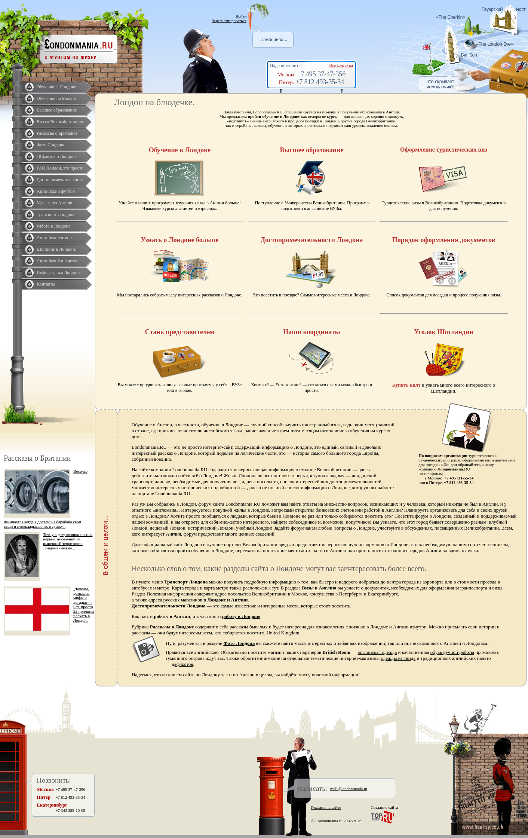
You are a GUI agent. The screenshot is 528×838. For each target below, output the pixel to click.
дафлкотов (182, 664)
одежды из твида (398, 658)
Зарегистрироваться (229, 20)
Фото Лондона (50, 144)
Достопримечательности (60, 179)
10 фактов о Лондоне (57, 156)
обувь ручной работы (452, 652)
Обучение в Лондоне (56, 86)
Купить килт (406, 385)
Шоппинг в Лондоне (56, 249)
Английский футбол (56, 191)
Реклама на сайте (326, 807)
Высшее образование (57, 110)
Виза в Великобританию (60, 121)
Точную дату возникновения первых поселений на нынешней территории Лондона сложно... (67, 541)
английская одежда (377, 652)
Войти (241, 16)
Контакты (46, 284)
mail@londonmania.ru (348, 788)
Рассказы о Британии (57, 133)
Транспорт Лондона (55, 214)
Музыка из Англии (55, 202)
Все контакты (341, 65)
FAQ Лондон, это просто (60, 168)
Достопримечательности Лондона (169, 606)
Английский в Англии (58, 260)
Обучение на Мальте (56, 98)
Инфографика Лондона (58, 272)
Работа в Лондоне (53, 226)
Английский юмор (54, 237)
